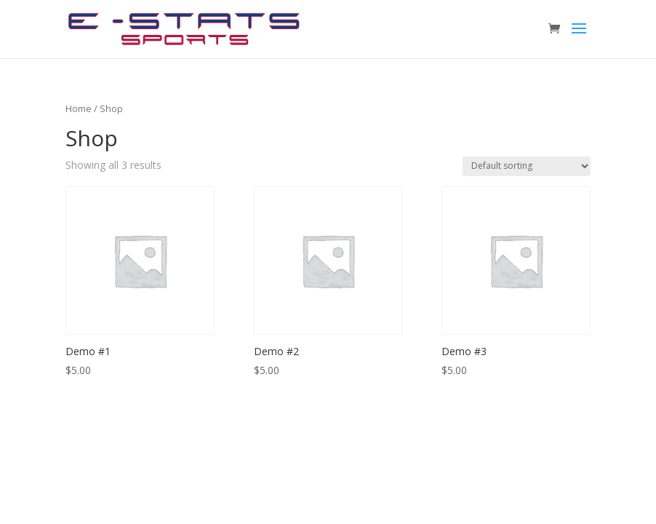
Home (78, 108)
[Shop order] (527, 166)
